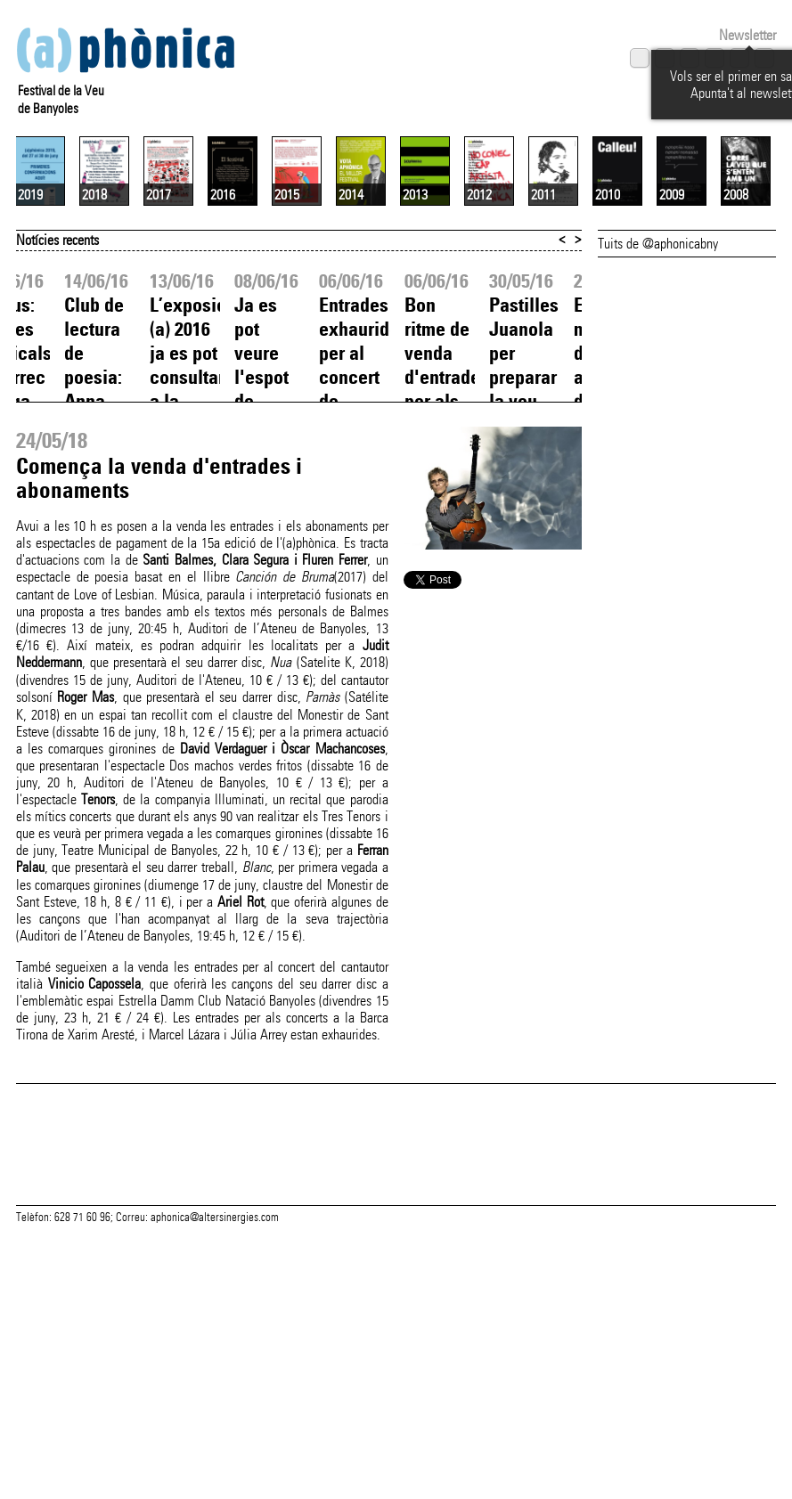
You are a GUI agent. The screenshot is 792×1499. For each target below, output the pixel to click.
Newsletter (747, 35)
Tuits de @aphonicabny (658, 407)
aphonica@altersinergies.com (215, 1428)
